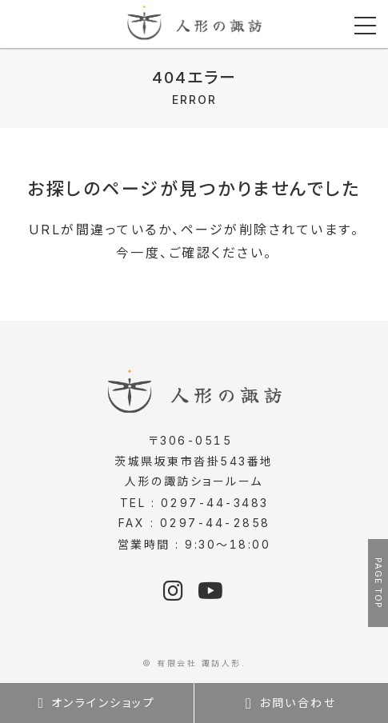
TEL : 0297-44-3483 (194, 502)
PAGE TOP (378, 583)
